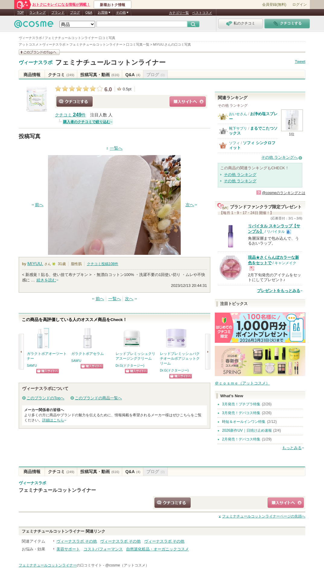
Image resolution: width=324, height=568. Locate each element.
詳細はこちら (53, 420)
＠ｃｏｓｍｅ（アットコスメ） (242, 383)
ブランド (58, 12)
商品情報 (32, 74)
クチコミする (74, 101)
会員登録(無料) (274, 4)
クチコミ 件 (70, 115)
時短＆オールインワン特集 (243, 422)
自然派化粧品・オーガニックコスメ (157, 549)
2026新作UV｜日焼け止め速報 (247, 430)
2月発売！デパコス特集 (241, 439)
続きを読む (46, 280)
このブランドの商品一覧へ (98, 398)
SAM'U (32, 365)
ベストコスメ (202, 13)
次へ (190, 205)
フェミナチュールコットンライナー (110, 62)
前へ (39, 205)
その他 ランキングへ (279, 157)
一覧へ (116, 148)
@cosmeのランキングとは (283, 193)
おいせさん (238, 114)
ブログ (75, 12)
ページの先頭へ (263, 516)
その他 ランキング (240, 174)
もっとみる (292, 448)
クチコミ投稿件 (103, 264)
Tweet (300, 61)
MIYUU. (35, 263)
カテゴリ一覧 (179, 13)
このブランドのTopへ (45, 398)
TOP (20, 12)
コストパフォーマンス (103, 549)
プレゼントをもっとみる (278, 290)
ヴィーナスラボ (35, 62)
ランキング (37, 12)
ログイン (299, 4)
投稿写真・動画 (99, 74)
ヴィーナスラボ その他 (76, 541)
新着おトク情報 (112, 5)
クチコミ (61, 74)
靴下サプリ (238, 128)
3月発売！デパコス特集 (241, 413)
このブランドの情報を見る (39, 52)
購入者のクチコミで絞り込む (86, 122)
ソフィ (234, 143)
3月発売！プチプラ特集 (241, 404)
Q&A (88, 12)
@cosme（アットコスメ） (127, 565)
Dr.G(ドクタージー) (130, 365)
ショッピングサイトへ (188, 101)
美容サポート (68, 549)
